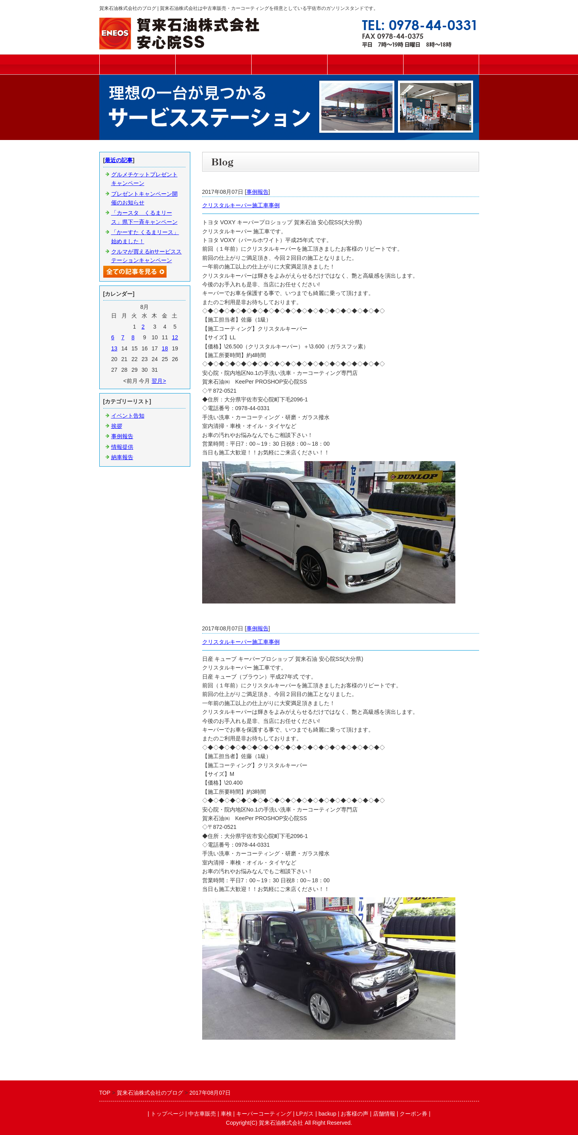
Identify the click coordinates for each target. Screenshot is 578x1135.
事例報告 (257, 192)
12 (175, 337)
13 (114, 348)
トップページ (137, 64)
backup (327, 1113)
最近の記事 (119, 160)
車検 (289, 64)
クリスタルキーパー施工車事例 (241, 205)
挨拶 (116, 426)
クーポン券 (413, 1113)
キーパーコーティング (365, 64)
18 (165, 348)
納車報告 (122, 457)
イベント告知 (127, 415)
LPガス (305, 1113)
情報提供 (122, 447)
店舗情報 (384, 1113)
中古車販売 (213, 64)
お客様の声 (354, 1113)
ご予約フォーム (440, 64)
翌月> (159, 381)
